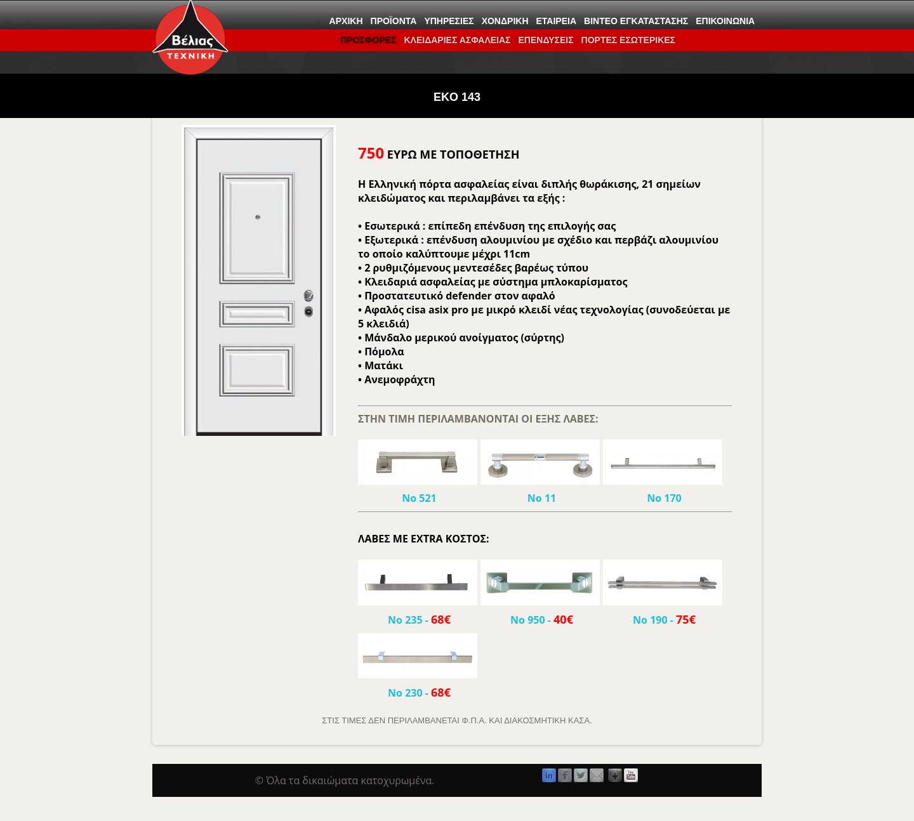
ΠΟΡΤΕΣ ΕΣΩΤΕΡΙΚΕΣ (628, 40)
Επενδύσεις (545, 40)
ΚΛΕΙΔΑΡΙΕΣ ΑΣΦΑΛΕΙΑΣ (457, 40)
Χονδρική (505, 21)
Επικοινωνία (725, 21)
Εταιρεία (556, 21)
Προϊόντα (394, 21)
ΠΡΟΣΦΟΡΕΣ (368, 40)
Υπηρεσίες (449, 21)
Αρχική (346, 21)
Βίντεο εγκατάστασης (636, 21)
